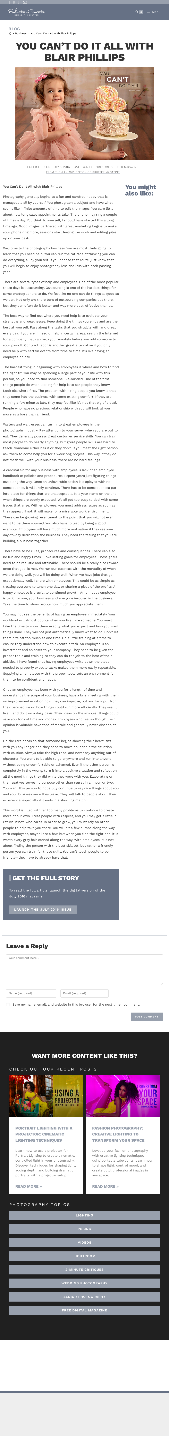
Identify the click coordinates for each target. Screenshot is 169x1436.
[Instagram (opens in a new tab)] (14, 2)
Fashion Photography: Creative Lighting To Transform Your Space (120, 1134)
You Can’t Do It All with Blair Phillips (53, 33)
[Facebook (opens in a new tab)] (9, 2)
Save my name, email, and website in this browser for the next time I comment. (76, 1005)
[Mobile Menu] (152, 12)
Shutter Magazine (125, 167)
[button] (84, 1256)
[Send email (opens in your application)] (24, 2)
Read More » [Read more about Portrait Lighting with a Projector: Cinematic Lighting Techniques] (28, 1187)
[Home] (9, 33)
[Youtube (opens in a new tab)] (18, 2)
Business (100, 167)
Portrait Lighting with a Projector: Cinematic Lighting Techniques (44, 1134)
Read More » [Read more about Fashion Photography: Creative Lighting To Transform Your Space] (105, 1187)
